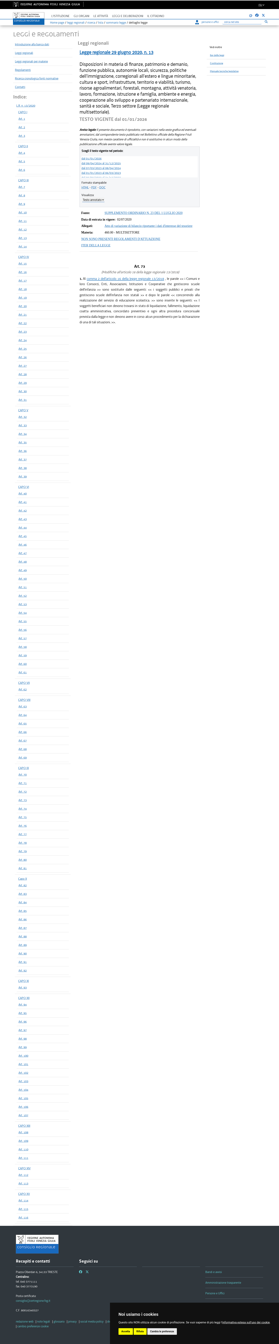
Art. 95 (23, 1013)
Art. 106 (23, 1107)
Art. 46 (23, 545)
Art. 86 (23, 919)
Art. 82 (23, 885)
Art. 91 (23, 962)
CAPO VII (24, 683)
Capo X (22, 879)
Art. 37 (23, 459)
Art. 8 (22, 195)
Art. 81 (23, 868)
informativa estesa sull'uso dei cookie (246, 1322)
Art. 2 (22, 127)
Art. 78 (23, 843)
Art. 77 (23, 834)
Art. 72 (23, 792)
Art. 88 (23, 936)
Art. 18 (23, 289)
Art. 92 (23, 970)
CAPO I (22, 112)
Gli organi (81, 16)
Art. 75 (23, 817)
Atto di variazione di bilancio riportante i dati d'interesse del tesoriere (149, 226)
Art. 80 (23, 860)
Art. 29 (23, 383)
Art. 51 (23, 587)
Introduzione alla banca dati (32, 44)
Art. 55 (23, 621)
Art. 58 (23, 647)
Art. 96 (23, 1022)
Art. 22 (23, 323)
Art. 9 (22, 204)
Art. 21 (23, 315)
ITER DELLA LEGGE (95, 245)
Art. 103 (23, 1081)
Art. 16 (23, 272)
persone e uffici (207, 22)
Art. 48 (23, 562)
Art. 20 (23, 306)
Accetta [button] (125, 1331)
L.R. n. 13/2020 (25, 106)
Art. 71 (23, 783)
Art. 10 (23, 212)
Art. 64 (23, 715)
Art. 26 (23, 357)
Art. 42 (23, 510)
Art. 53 (23, 604)
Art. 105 (23, 1098)
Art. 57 (23, 638)
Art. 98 (23, 1039)
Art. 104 (23, 1090)
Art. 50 (23, 579)
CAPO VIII (24, 700)
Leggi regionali (24, 53)
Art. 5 (22, 161)
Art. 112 (23, 1175)
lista (100, 22)
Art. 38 (23, 468)
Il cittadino (155, 16)
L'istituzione (60, 16)
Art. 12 (23, 229)
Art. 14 (23, 246)
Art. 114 (23, 1200)
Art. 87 (23, 928)
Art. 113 (23, 1183)
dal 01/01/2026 (91, 158)
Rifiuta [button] (140, 1331)
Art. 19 (23, 298)
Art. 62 (23, 689)
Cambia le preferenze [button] (162, 1331)
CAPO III (23, 180)
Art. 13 (23, 238)
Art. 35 (23, 442)
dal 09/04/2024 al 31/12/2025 (101, 163)
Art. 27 (23, 366)
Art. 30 (23, 391)
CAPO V (23, 410)
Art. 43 (23, 519)
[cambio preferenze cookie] (33, 1326)
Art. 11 (23, 221)
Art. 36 (23, 451)
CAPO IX (23, 768)
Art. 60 (23, 664)
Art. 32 (23, 417)
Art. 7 (22, 187)
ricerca (91, 22)
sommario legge (116, 22)
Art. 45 (23, 536)
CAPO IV (23, 257)
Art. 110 (23, 1149)
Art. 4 (22, 153)
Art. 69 (23, 757)
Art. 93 (23, 987)
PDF (94, 187)
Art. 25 (23, 349)
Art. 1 (22, 119)
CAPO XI (23, 981)
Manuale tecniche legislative (224, 71)
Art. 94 (23, 1004)
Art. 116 (23, 1217)
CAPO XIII (24, 1126)
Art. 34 (23, 434)
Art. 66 (23, 732)
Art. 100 (23, 1056)
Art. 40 (23, 493)
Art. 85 (23, 911)
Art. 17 (23, 280)
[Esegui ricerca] (266, 21)
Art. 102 (23, 1073)
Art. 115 (23, 1209)
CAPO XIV (24, 1168)
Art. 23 (23, 332)
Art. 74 (23, 809)
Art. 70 (23, 775)
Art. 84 (23, 902)
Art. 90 (23, 953)
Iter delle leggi (217, 55)
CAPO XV (24, 1194)
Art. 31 (23, 400)
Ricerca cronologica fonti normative (36, 78)
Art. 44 (23, 528)
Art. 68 (23, 749)
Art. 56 (23, 630)
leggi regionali (76, 22)
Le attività (100, 16)
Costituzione (216, 63)
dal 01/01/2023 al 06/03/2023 (101, 173)
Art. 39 (23, 476)
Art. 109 (23, 1141)
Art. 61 (23, 672)
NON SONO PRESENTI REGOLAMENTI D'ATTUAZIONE (120, 239)
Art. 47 (23, 553)
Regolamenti (23, 70)
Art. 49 (23, 570)
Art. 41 (23, 502)
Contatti (20, 87)
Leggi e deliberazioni (127, 16)
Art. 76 (23, 826)
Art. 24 (23, 340)
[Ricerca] (242, 22)
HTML (85, 187)
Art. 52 (23, 596)
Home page (57, 22)
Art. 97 (23, 1030)
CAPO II (23, 146)
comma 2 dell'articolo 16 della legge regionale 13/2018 (125, 278)
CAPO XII (24, 998)
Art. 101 (23, 1064)
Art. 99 (23, 1047)
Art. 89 (23, 945)
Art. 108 (23, 1132)
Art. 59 (23, 655)
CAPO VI (23, 487)
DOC (102, 187)
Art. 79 (23, 851)
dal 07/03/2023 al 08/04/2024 (101, 168)
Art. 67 (23, 740)
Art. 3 (22, 136)
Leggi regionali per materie (31, 61)
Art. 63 (23, 706)
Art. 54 (23, 613)
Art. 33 (23, 425)
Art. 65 (23, 723)
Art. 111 (23, 1158)
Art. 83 (23, 894)
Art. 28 (23, 374)
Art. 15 (23, 263)
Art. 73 (23, 800)
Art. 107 (23, 1115)
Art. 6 (22, 170)
